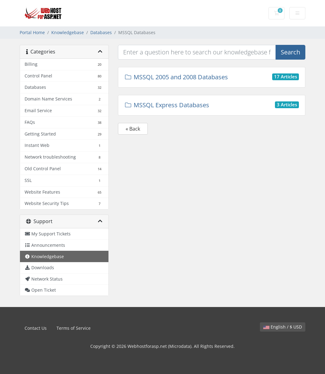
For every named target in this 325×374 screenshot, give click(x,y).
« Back (133, 128)
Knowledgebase (67, 32)
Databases (101, 32)
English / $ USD (282, 327)
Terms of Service (74, 328)
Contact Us (36, 328)
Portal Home (32, 32)
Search (290, 52)
